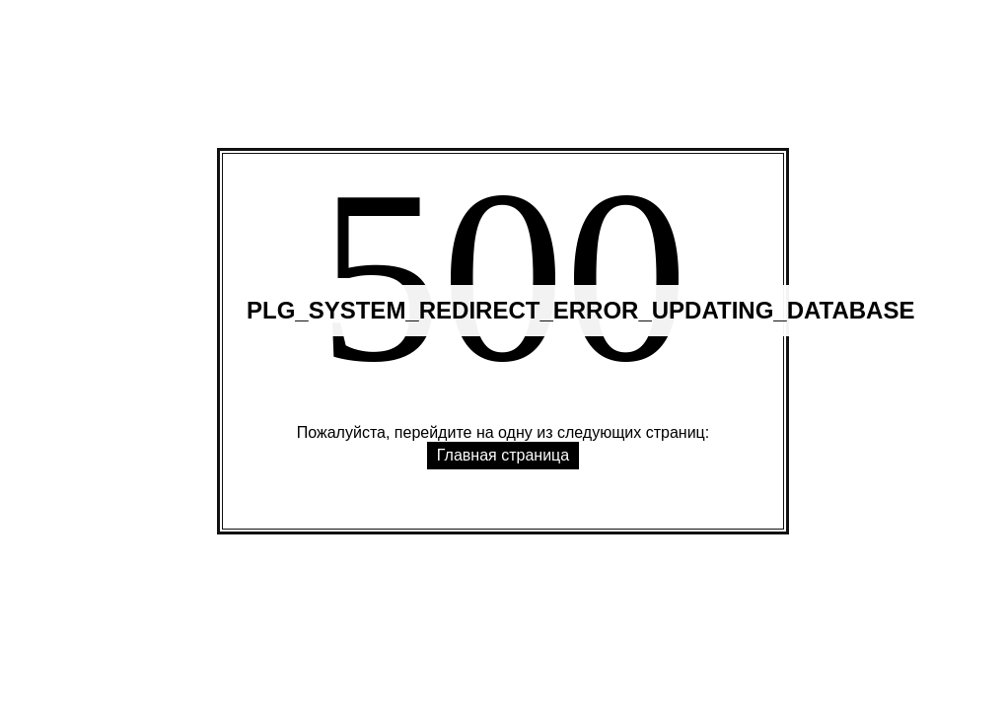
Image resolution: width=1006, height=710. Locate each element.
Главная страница (503, 455)
